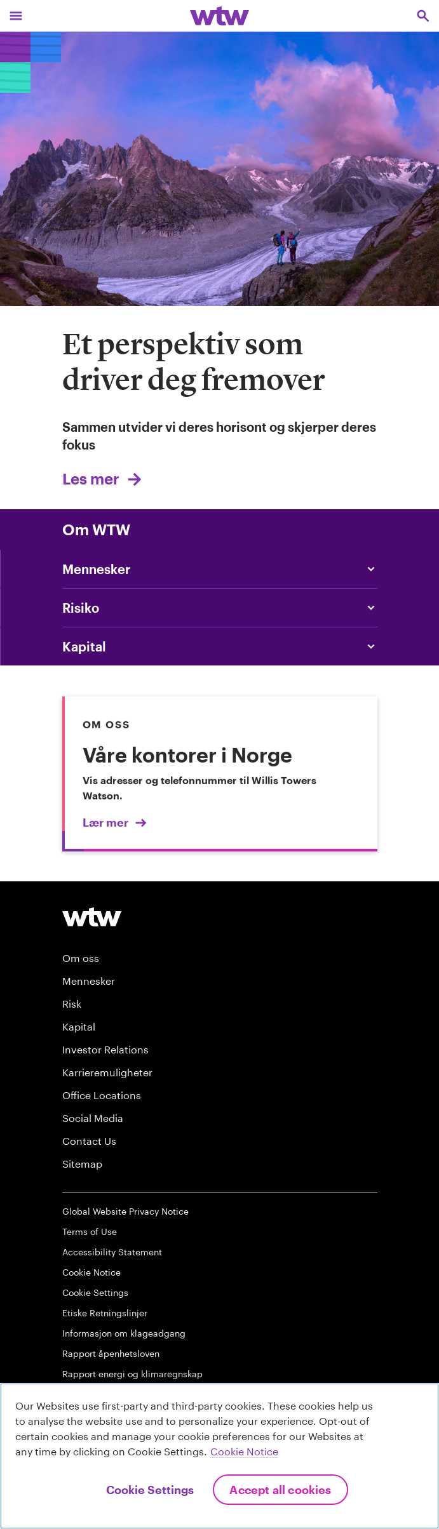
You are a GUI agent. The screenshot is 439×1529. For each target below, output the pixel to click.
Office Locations (101, 1095)
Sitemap (82, 1164)
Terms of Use (89, 1231)
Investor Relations (105, 1049)
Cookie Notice (91, 1272)
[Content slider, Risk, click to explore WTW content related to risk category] (219, 608)
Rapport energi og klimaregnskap (132, 1373)
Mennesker (88, 981)
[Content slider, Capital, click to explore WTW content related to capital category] (219, 646)
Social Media (92, 1118)
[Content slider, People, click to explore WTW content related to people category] (219, 569)
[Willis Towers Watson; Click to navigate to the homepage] (219, 15)
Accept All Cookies (280, 1490)
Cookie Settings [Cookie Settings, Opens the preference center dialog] (150, 1490)
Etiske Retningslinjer (104, 1312)
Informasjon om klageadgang (124, 1333)
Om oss (80, 958)
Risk (71, 1004)
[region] (219, 1456)
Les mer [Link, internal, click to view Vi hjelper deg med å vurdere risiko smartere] (90, 478)
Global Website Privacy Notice (125, 1211)
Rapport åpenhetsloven (110, 1353)
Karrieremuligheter (107, 1072)
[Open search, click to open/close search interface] (423, 15)
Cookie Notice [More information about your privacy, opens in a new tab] (244, 1451)
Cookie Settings (95, 1292)
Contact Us (89, 1141)
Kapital (78, 1026)
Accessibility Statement (112, 1251)
